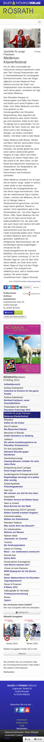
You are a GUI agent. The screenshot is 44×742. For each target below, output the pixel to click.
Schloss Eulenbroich (21, 391)
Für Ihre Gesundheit (16, 452)
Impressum (22, 720)
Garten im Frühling (21, 550)
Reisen (7, 598)
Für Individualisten (14, 530)
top (27, 739)
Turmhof (14, 543)
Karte (18, 313)
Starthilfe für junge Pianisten (17, 414)
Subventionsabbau (16, 517)
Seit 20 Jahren (15, 427)
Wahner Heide (15, 537)
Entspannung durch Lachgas (17, 469)
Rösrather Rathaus (19, 524)
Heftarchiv (22, 654)
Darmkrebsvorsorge (21, 461)
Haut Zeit (21, 491)
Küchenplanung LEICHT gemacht (21, 511)
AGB (22, 725)
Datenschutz (22, 723)
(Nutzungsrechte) (34, 281)
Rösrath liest (10, 556)
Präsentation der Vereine (17, 408)
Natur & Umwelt (17, 504)
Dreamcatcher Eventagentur (17, 563)
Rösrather (14, 421)
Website (9, 313)
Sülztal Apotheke (13, 485)
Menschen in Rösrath (18, 434)
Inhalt (38, 739)
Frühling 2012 (22, 612)
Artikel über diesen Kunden (15, 316)
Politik (21, 578)
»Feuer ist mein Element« (20, 569)
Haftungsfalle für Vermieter (16, 592)
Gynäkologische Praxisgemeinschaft (21, 477)
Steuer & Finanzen (12, 585)
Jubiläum (20, 442)
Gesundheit (21, 498)
